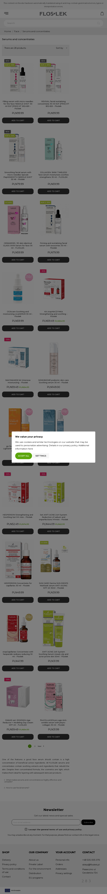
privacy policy (70, 445)
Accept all (23, 456)
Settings (40, 455)
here (30, 448)
